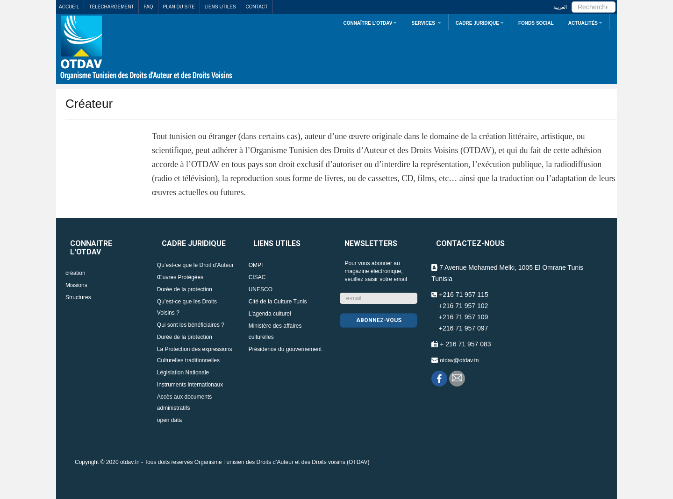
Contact (257, 6)
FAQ (148, 6)
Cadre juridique (480, 23)
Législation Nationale (183, 372)
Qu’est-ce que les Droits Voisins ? (187, 307)
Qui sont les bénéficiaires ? (190, 325)
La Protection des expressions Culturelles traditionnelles (194, 355)
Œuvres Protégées (180, 277)
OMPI (256, 265)
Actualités (585, 23)
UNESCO (260, 289)
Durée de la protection (184, 289)
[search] (594, 7)
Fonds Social (536, 23)
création (75, 273)
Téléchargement (111, 6)
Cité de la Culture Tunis (278, 301)
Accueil (69, 6)
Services (426, 23)
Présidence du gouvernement (285, 349)
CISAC (257, 277)
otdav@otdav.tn (459, 360)
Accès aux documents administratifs (184, 402)
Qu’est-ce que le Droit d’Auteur (195, 265)
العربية (560, 7)
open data (169, 420)
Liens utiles (220, 6)
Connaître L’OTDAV (370, 23)
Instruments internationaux (190, 384)
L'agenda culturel (270, 313)
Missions (76, 285)
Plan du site (179, 6)
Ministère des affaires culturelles (275, 331)
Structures (78, 297)
